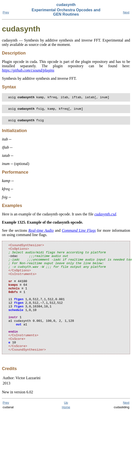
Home (66, 431)
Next (126, 12)
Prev (6, 12)
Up (66, 426)
